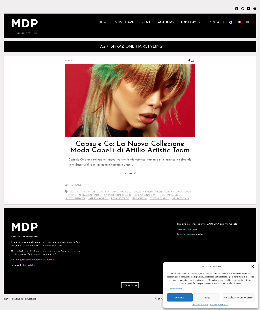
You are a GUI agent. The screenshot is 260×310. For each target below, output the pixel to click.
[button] (253, 266)
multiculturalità (75, 198)
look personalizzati (145, 195)
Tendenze (75, 185)
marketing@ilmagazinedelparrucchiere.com (32, 260)
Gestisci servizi (175, 288)
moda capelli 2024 (170, 195)
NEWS (104, 22)
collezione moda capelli (148, 191)
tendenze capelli (159, 198)
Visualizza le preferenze (238, 297)
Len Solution (29, 265)
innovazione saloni (90, 195)
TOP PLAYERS (192, 22)
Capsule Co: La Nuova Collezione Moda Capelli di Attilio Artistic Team (130, 147)
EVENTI (146, 22)
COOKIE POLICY (200, 304)
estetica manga (173, 191)
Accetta (179, 297)
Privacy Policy (184, 229)
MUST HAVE (124, 22)
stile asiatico (139, 198)
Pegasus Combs (120, 198)
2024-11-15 (69, 60)
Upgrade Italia (180, 198)
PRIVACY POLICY (219, 304)
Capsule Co (125, 191)
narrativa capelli (98, 198)
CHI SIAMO (160, 299)
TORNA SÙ (130, 285)
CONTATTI (216, 22)
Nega (207, 297)
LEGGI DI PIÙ (130, 173)
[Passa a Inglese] (247, 25)
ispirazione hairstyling (117, 195)
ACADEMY (167, 22)
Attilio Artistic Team (104, 191)
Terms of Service (186, 234)
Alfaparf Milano (80, 191)
